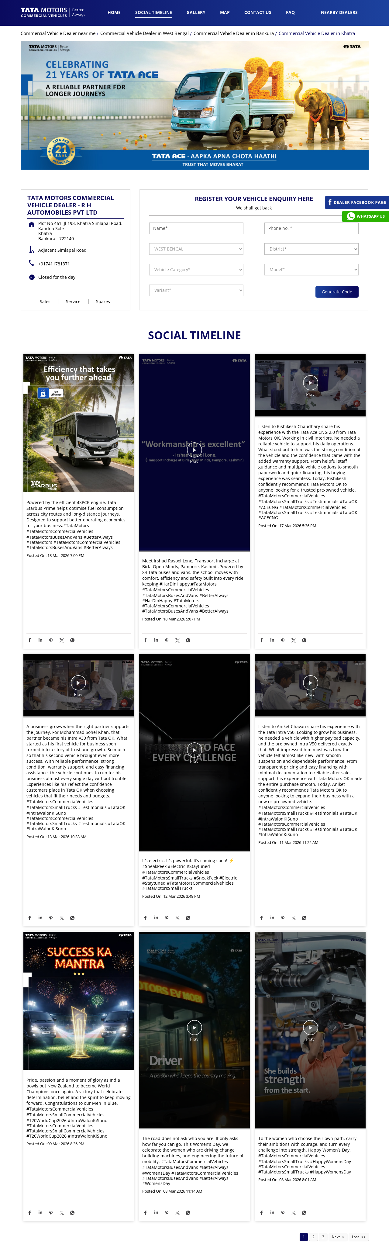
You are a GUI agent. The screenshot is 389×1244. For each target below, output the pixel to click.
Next (336, 1205)
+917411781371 (54, 233)
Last (355, 1205)
